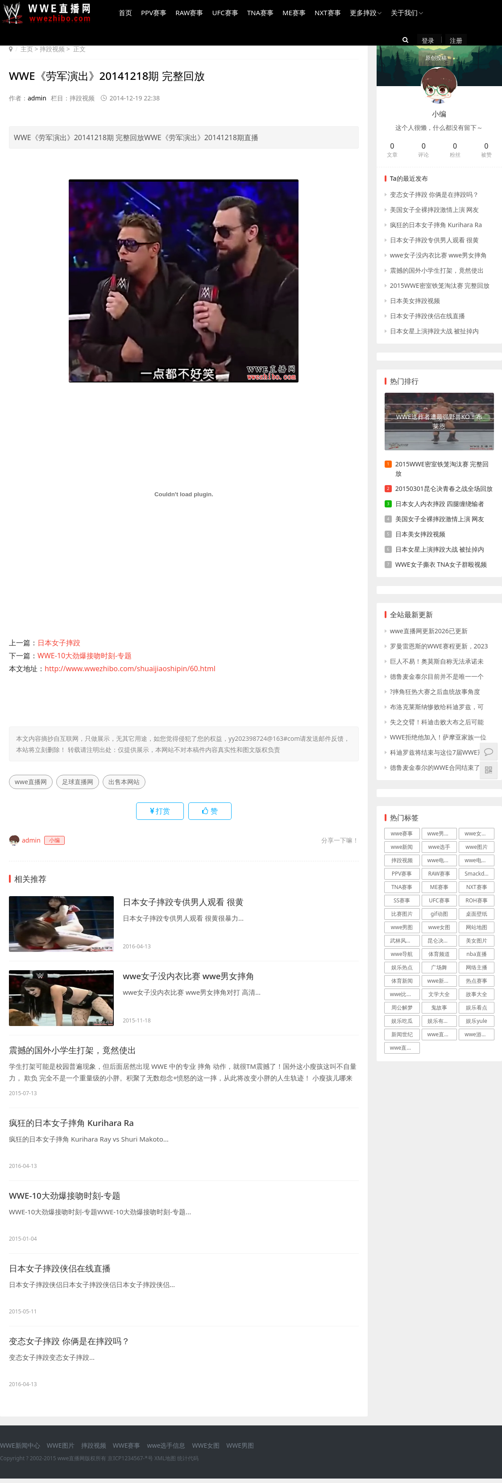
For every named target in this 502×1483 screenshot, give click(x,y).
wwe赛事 (402, 833)
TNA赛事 (258, 13)
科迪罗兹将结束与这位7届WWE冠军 (440, 752)
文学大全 (439, 994)
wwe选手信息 (166, 1450)
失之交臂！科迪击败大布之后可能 (437, 722)
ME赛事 (292, 13)
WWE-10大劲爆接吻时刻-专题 (84, 655)
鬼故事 (439, 1007)
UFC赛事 (223, 13)
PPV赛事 (152, 13)
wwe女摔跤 (478, 833)
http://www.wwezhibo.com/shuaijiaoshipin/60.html (130, 668)
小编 (439, 114)
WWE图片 (61, 1450)
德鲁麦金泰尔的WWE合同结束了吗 (438, 767)
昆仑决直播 (440, 940)
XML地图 (165, 1462)
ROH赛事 (476, 900)
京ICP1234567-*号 (130, 1462)
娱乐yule (476, 1021)
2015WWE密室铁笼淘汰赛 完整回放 (440, 285)
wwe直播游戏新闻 (442, 1034)
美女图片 (476, 940)
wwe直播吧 (404, 1047)
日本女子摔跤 (58, 643)
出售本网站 (124, 781)
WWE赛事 (127, 1450)
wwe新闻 (402, 847)
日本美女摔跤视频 (415, 300)
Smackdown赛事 (479, 873)
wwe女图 (439, 927)
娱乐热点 (402, 967)
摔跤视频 (52, 49)
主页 (27, 49)
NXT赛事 (326, 13)
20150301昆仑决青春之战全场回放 (444, 488)
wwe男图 (402, 927)
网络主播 (476, 967)
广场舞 (439, 967)
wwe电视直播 (479, 860)
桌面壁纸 (476, 914)
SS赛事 (402, 900)
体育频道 (439, 954)
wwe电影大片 (442, 860)
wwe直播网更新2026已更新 (429, 631)
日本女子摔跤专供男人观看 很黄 (186, 902)
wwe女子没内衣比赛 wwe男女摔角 (192, 976)
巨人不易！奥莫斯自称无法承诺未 (437, 661)
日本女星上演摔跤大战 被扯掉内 (434, 331)
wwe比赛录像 (405, 994)
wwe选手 (439, 847)
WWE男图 (240, 1450)
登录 (431, 41)
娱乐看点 (476, 1007)
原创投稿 (484, 42)
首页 (124, 13)
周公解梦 (402, 1007)
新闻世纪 (402, 1034)
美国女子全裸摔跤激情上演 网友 (434, 209)
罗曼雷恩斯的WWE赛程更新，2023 (439, 646)
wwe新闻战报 (442, 981)
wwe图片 (476, 847)
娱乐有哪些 (440, 1021)
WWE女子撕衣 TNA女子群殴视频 (441, 564)
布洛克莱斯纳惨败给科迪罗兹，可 (437, 706)
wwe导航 (402, 954)
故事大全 (476, 994)
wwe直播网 (31, 781)
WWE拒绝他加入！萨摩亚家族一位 (438, 737)
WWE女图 (206, 1450)
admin (37, 98)
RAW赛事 (188, 13)
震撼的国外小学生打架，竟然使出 (76, 1050)
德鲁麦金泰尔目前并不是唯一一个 (437, 676)
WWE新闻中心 (20, 1450)
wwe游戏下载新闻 (479, 1034)
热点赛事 (476, 981)
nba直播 (476, 954)
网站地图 (476, 927)
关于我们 (403, 13)
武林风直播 (403, 940)
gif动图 (439, 914)
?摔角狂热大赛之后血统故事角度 (435, 691)
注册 (452, 41)
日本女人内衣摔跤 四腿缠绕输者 (440, 503)
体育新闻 (402, 981)
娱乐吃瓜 (402, 1021)
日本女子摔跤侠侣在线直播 (62, 1271)
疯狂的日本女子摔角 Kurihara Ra (75, 1124)
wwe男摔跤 (441, 833)
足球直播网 (77, 781)
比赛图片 (402, 914)
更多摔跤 (361, 13)
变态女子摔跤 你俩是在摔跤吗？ (72, 1345)
